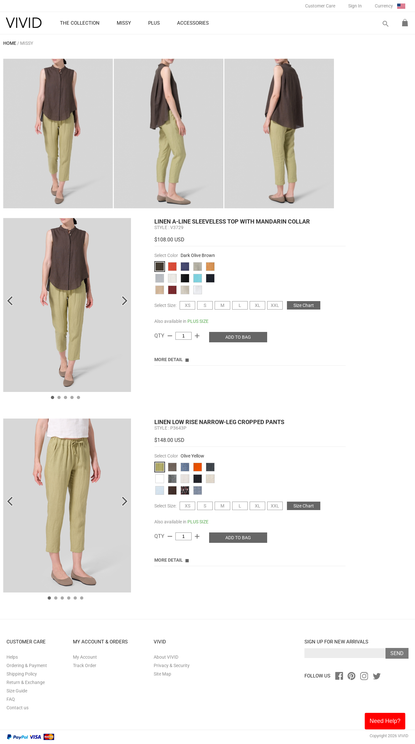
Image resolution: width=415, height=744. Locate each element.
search (385, 24)
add (197, 336)
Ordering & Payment (26, 665)
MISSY (26, 43)
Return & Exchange (25, 682)
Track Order (84, 665)
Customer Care (320, 5)
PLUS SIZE (197, 321)
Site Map (162, 674)
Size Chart (303, 305)
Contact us (17, 707)
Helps (12, 657)
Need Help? (385, 721)
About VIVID (166, 657)
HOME (9, 43)
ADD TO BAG (238, 337)
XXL (275, 305)
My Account (85, 657)
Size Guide (16, 690)
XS (187, 305)
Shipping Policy (21, 674)
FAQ (10, 699)
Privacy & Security (172, 665)
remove (170, 336)
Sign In (355, 5)
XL (257, 305)
